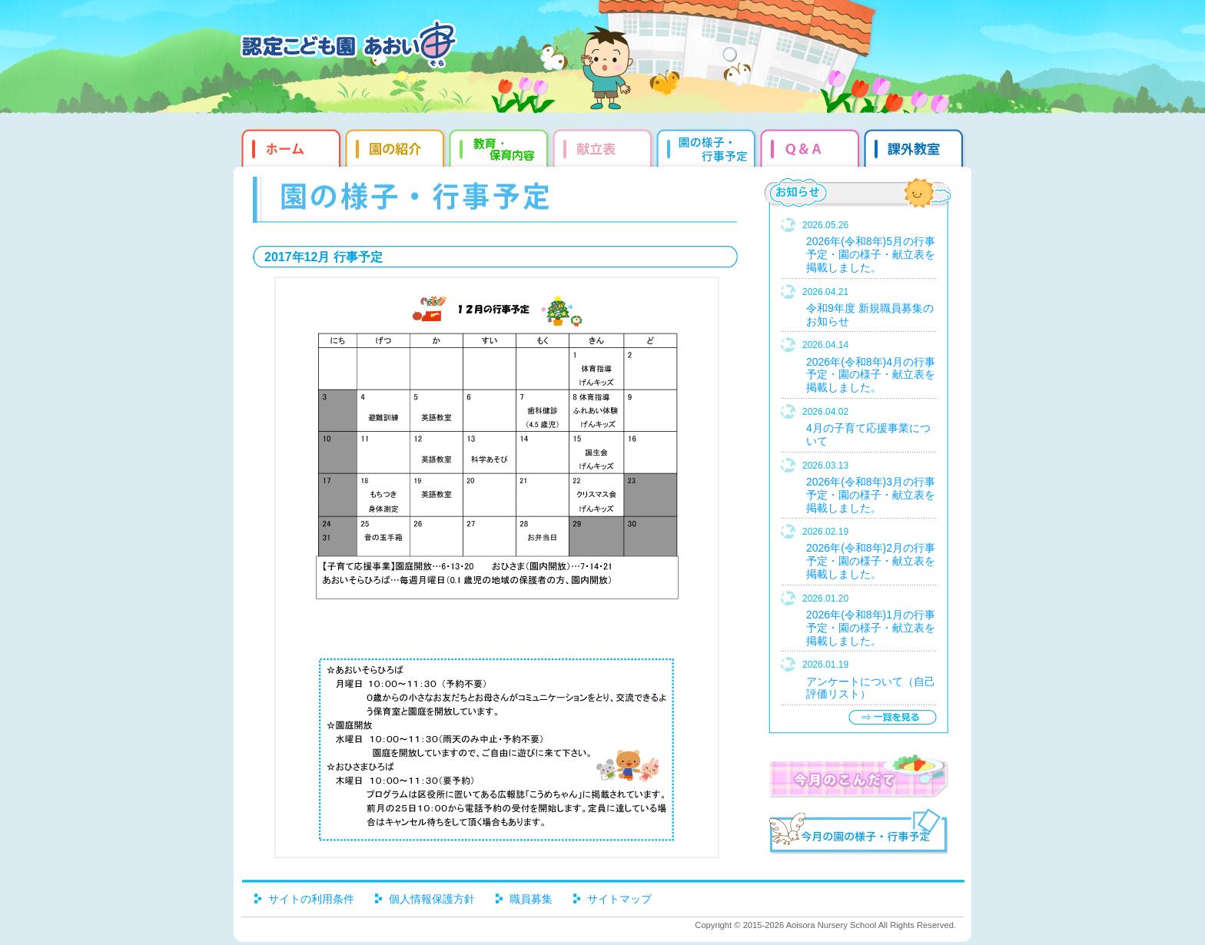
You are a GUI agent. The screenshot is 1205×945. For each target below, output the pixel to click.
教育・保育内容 (501, 146)
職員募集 (531, 899)
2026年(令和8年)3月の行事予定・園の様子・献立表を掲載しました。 (870, 495)
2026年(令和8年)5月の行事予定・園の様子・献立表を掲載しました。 (870, 254)
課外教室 (916, 146)
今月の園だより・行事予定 (858, 833)
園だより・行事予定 (708, 146)
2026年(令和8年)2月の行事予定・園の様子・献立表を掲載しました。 (870, 561)
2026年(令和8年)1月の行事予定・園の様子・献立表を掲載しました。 (870, 627)
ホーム (289, 146)
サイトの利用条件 (311, 899)
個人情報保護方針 (432, 899)
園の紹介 (397, 146)
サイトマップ (619, 899)
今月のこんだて (858, 776)
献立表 (604, 146)
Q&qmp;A (812, 146)
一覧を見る (892, 717)
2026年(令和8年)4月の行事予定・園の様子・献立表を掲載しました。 (870, 375)
